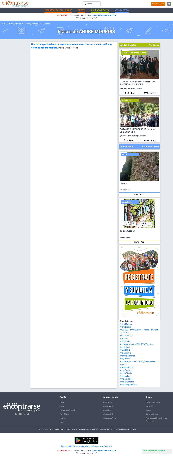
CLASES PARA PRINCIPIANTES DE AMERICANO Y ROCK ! (137, 83)
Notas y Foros (15, 24)
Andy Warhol (125, 359)
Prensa (61, 422)
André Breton (125, 327)
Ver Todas (154, 45)
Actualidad (127, 202)
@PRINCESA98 (125, 237)
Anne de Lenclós (127, 382)
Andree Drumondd (127, 356)
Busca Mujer (107, 410)
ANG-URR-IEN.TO (127, 367)
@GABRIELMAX (125, 136)
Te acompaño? (127, 231)
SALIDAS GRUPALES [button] (100, 10)
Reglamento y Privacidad (67, 410)
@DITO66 (123, 88)
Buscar (61, 402)
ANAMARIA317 (126, 335)
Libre (124, 154)
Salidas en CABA (108, 414)
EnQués (148, 410)
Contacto (62, 418)
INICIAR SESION (158, 4)
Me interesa (149, 93)
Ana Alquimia (125, 353)
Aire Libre (126, 100)
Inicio (4, 24)
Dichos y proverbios (32, 24)
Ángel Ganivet (125, 370)
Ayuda (61, 406)
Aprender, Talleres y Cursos (134, 53)
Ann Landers (125, 376)
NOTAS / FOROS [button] (122, 10)
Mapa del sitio (64, 414)
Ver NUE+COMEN (150, 146)
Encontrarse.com (56, 429)
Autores (46, 24)
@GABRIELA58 (125, 190)
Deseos (123, 183)
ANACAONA (125, 341)
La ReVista (149, 406)
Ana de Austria (126, 347)
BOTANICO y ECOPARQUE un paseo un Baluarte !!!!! (138, 130)
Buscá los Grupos (152, 414)
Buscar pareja (107, 402)
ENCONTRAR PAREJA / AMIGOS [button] (58, 10)
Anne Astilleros (126, 379)
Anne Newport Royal (128, 385)
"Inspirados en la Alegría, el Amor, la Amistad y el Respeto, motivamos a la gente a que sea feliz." (101, 429)
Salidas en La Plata (109, 418)
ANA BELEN (125, 350)
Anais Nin (124, 338)
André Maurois (126, 324)
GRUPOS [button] (81, 10)
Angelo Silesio (126, 373)
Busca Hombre (108, 406)
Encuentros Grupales (153, 402)
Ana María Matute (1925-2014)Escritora (137, 344)
